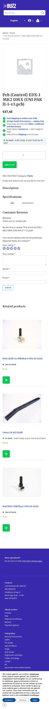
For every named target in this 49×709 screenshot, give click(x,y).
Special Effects (11, 646)
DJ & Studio (9, 652)
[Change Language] (17, 20)
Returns (8, 622)
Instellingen (34, 674)
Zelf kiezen (23, 700)
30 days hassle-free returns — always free (25, 121)
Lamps (7, 661)
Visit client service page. (32, 561)
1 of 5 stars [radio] (4, 248)
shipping (22, 134)
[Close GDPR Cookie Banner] (4, 705)
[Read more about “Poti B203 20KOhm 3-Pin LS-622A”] (6, 527)
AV (6, 664)
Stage (7, 649)
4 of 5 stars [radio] (15, 248)
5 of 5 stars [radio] (18, 248)
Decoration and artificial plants (18, 667)
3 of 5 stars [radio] (11, 248)
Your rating (9, 245)
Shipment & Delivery (13, 619)
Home (5, 33)
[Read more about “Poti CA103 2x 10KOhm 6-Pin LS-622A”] (6, 380)
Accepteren (9, 700)
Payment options (12, 625)
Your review (9, 254)
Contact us (23, 129)
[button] (6, 454)
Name (6, 268)
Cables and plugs (12, 658)
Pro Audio (9, 642)
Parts (12, 33)
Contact (8, 613)
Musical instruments (13, 636)
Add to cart (10, 164)
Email (6, 277)
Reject (35, 700)
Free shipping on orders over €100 (22, 118)
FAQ (6, 616)
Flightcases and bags (13, 655)
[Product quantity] (24, 155)
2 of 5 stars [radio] (7, 248)
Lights (7, 639)
